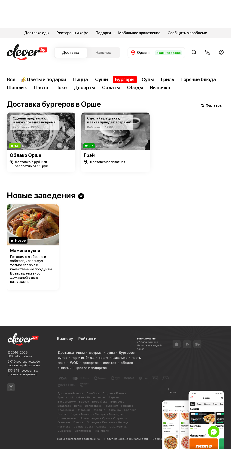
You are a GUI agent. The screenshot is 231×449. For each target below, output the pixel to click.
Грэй (89, 155)
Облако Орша (25, 155)
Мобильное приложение (139, 33)
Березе (84, 401)
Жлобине (84, 410)
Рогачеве (64, 426)
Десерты (84, 87)
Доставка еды (36, 33)
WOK (74, 363)
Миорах (86, 414)
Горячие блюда (198, 79)
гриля (103, 358)
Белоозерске (67, 401)
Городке (127, 405)
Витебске (93, 393)
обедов (127, 363)
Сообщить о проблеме (187, 33)
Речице (123, 422)
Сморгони (65, 430)
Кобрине (130, 410)
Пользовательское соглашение (78, 438)
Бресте (62, 397)
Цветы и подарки (43, 79)
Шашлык (17, 87)
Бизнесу (65, 338)
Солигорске (83, 430)
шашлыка (119, 358)
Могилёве (77, 397)
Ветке (78, 405)
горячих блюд (83, 358)
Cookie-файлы (162, 438)
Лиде (74, 414)
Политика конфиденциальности (126, 438)
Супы (148, 79)
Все (11, 79)
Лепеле (62, 414)
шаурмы (95, 353)
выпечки (64, 368)
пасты (136, 358)
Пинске (78, 422)
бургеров (127, 353)
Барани (114, 397)
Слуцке (101, 426)
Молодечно (117, 414)
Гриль (167, 79)
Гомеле (121, 393)
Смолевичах (118, 426)
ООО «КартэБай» (20, 356)
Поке (61, 87)
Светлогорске (83, 426)
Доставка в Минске (70, 393)
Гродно (108, 393)
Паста (41, 87)
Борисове (117, 401)
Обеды (135, 87)
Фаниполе (102, 430)
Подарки (103, 33)
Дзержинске (66, 410)
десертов (90, 363)
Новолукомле (67, 418)
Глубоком (111, 405)
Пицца (80, 79)
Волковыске (93, 405)
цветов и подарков (91, 368)
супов (62, 358)
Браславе (64, 405)
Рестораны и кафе (72, 33)
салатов (109, 363)
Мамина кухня (25, 250)
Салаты (111, 87)
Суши (101, 79)
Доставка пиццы (71, 353)
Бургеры (124, 79)
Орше (106, 418)
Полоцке (93, 422)
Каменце (115, 410)
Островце (120, 418)
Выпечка (160, 87)
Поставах (108, 422)
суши (110, 353)
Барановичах (96, 397)
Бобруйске (99, 401)
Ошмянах (64, 422)
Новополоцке (89, 418)
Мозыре (100, 414)
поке (62, 363)
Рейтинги (87, 338)
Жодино (99, 410)
